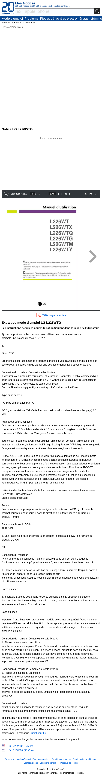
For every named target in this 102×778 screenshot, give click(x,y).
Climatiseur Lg (38, 733)
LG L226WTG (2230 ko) (20, 750)
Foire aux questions (41, 759)
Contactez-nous (31, 763)
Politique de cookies (69, 763)
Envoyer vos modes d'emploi (18, 759)
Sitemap (92, 759)
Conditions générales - (50, 763)
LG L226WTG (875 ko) (20, 746)
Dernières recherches (61, 759)
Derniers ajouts (80, 759)
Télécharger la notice (54, 315)
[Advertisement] (51, 162)
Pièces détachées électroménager (65, 18)
